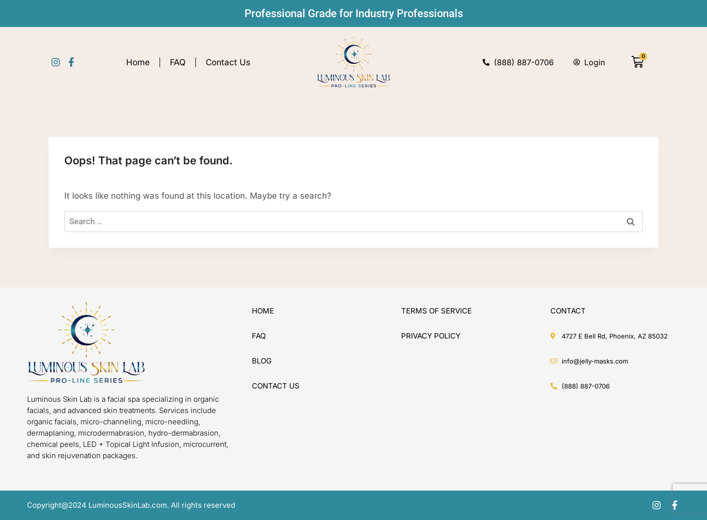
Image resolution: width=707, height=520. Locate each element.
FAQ (178, 62)
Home (138, 62)
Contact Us (228, 62)
